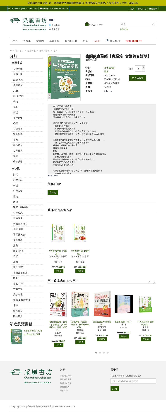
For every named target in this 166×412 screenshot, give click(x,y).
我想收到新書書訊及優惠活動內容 (126, 375)
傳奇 (15, 107)
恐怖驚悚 (18, 85)
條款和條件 (65, 387)
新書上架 (54, 41)
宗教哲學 (18, 134)
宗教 (15, 261)
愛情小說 (18, 74)
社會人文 (18, 191)
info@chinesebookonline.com (54, 8)
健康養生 (18, 218)
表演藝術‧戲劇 (20, 272)
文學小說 (17, 62)
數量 (131, 68)
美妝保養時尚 (20, 223)
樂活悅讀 (113, 40)
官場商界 (18, 128)
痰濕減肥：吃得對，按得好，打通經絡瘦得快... (80, 325)
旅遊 (15, 245)
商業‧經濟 (18, 251)
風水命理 (18, 294)
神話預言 (18, 145)
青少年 (27, 41)
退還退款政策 (65, 383)
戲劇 (15, 278)
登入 (132, 8)
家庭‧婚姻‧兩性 (21, 207)
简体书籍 (55, 29)
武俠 (15, 90)
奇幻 (15, 101)
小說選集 (18, 118)
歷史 (15, 196)
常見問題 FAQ (66, 376)
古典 (15, 139)
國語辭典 (18, 316)
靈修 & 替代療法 (21, 300)
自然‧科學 (18, 283)
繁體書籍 (55, 25)
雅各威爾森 (109, 67)
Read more (53, 175)
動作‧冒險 (18, 96)
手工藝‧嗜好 (19, 234)
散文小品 (18, 180)
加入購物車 (138, 78)
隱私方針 (64, 391)
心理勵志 (18, 212)
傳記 (15, 112)
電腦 (15, 305)
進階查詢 (124, 29)
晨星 (106, 71)
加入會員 (142, 8)
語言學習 (18, 311)
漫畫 (15, 156)
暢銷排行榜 (71, 41)
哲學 (15, 256)
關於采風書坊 (65, 379)
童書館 (40, 41)
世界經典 (18, 150)
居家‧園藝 (18, 229)
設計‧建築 (18, 267)
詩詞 (15, 174)
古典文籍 (18, 289)
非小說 (16, 168)
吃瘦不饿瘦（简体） (124, 322)
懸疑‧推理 (18, 79)
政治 (15, 201)
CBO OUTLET (134, 41)
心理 (15, 123)
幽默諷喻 (18, 161)
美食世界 (18, 240)
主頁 (15, 41)
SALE (97, 41)
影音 (85, 41)
